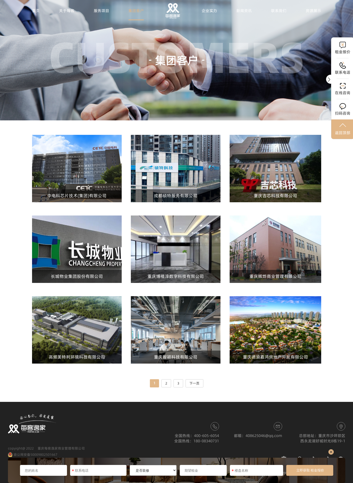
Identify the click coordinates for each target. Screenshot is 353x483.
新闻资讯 (244, 10)
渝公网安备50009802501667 (32, 454)
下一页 (194, 383)
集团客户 (136, 10)
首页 (36, 10)
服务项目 (101, 10)
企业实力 (209, 10)
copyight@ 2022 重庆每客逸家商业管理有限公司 (46, 448)
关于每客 (66, 10)
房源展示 (313, 10)
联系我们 (278, 10)
